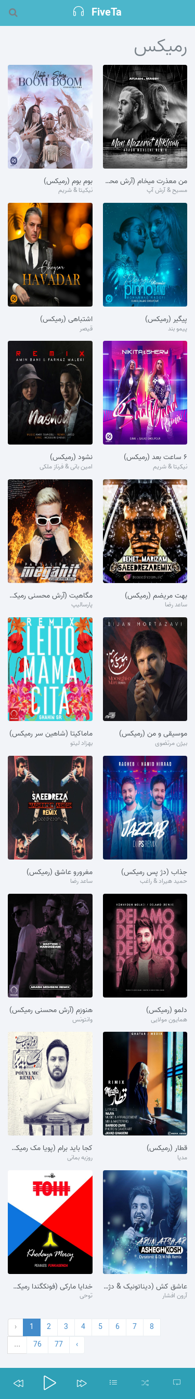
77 (59, 1345)
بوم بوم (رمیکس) (68, 181)
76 (37, 1345)
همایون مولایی (169, 1020)
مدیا (182, 1158)
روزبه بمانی (80, 1158)
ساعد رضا (176, 605)
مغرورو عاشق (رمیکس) (60, 872)
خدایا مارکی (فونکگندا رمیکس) (50, 1287)
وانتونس (82, 1020)
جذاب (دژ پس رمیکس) (154, 872)
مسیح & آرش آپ (167, 190)
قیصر (86, 329)
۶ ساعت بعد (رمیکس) (155, 457)
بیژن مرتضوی (171, 743)
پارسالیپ (82, 605)
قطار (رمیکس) (167, 1148)
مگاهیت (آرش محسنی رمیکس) (50, 596)
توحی (86, 1296)
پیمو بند (177, 329)
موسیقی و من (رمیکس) (153, 734)
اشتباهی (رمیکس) (66, 319)
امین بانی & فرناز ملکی (66, 467)
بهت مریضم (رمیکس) (156, 596)
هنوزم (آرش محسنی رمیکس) (51, 1010)
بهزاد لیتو (81, 743)
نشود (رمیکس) (71, 457)
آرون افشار (174, 1296)
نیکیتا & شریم (75, 190)
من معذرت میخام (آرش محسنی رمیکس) (145, 181)
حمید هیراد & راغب (163, 881)
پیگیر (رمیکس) (166, 319)
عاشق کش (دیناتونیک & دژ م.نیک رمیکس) (145, 1287)
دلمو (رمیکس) (166, 1010)
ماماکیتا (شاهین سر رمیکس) (51, 734)
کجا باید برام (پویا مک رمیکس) (50, 1148)
